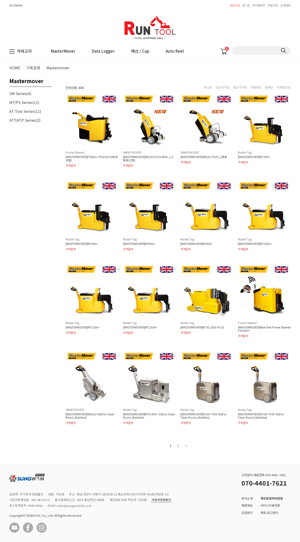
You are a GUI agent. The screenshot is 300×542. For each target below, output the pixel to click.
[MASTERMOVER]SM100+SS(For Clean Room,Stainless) (90, 416)
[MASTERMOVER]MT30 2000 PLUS (202, 327)
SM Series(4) (20, 93)
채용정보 (247, 505)
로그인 (246, 5)
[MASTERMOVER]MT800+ (196, 243)
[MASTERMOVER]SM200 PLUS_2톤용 (203, 157)
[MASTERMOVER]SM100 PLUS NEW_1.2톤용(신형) (148, 158)
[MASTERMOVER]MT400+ (82, 243)
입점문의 (247, 512)
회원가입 (235, 5)
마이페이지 (258, 5)
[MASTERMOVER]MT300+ (254, 157)
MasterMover (63, 51)
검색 (283, 50)
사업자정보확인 (161, 500)
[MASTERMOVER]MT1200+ (82, 327)
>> (186, 445)
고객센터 (285, 5)
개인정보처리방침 (271, 498)
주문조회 (273, 5)
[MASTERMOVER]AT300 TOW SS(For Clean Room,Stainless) (261, 416)
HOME (14, 67)
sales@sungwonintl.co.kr (74, 505)
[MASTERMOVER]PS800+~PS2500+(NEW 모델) (92, 158)
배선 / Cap (140, 51)
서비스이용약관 (270, 505)
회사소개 (247, 498)
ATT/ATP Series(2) (25, 120)
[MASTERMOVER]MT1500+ (140, 327)
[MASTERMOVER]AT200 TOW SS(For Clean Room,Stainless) (203, 416)
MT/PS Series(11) (24, 102)
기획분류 (33, 67)
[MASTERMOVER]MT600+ (139, 243)
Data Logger (103, 51)
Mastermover (57, 67)
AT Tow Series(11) (25, 111)
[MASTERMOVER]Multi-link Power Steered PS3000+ (264, 329)
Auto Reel (175, 51)
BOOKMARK (15, 5)
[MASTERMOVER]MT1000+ (255, 243)
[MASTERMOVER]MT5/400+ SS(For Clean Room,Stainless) (149, 416)
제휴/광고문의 (269, 512)
